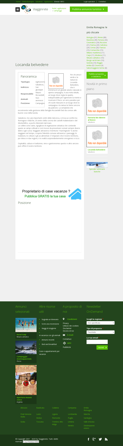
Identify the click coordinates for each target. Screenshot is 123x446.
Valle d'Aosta (89, 422)
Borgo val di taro (93, 60)
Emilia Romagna (88, 409)
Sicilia (23, 422)
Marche (87, 414)
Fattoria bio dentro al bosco (96, 118)
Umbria (71, 422)
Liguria (55, 414)
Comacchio (95, 50)
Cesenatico (91, 42)
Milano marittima (94, 52)
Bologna (90, 37)
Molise (39, 418)
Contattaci (102, 2)
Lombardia (72, 414)
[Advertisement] (49, 35)
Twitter (100, 439)
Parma (93, 45)
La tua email (93, 338)
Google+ (94, 439)
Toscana (39, 422)
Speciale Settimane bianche (97, 168)
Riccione (103, 42)
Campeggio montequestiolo (24, 357)
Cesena (98, 65)
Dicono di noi (68, 331)
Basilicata (40, 408)
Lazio (38, 414)
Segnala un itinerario (50, 319)
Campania (72, 408)
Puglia (70, 418)
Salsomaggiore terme (95, 68)
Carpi (89, 55)
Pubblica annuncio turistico (86, 9)
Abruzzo (24, 408)
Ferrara (101, 40)
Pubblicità (67, 347)
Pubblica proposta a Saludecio (96, 75)
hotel (54, 8)
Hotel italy (21, 334)
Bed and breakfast (49, 344)
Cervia (92, 47)
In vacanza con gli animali (49, 335)
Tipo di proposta (95, 328)
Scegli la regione (95, 319)
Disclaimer (67, 328)
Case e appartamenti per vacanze (49, 352)
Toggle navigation (17, 9)
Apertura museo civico (24, 398)
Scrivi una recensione (50, 324)
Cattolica (103, 45)
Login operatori (89, 2)
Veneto (71, 425)
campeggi (58, 10)
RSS (106, 439)
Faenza (103, 47)
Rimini (100, 37)
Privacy (66, 323)
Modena (98, 55)
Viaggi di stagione (49, 328)
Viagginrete (40, 9)
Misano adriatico (93, 58)
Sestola (90, 63)
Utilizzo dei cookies (71, 326)
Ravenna (90, 40)
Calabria (55, 408)
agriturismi (61, 8)
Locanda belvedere (96, 149)
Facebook (88, 439)
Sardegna (88, 418)
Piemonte (56, 418)
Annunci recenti (48, 340)
